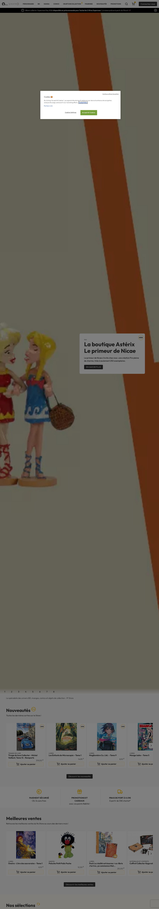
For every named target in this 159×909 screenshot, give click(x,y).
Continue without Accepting (111, 94)
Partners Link (48, 106)
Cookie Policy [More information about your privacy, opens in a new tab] (83, 102)
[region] (80, 105)
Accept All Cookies (88, 112)
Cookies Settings (70, 112)
